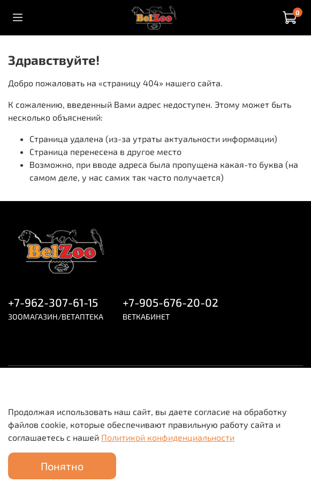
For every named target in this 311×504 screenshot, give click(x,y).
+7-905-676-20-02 (170, 302)
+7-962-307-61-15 (53, 302)
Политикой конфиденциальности (167, 437)
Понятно (62, 465)
